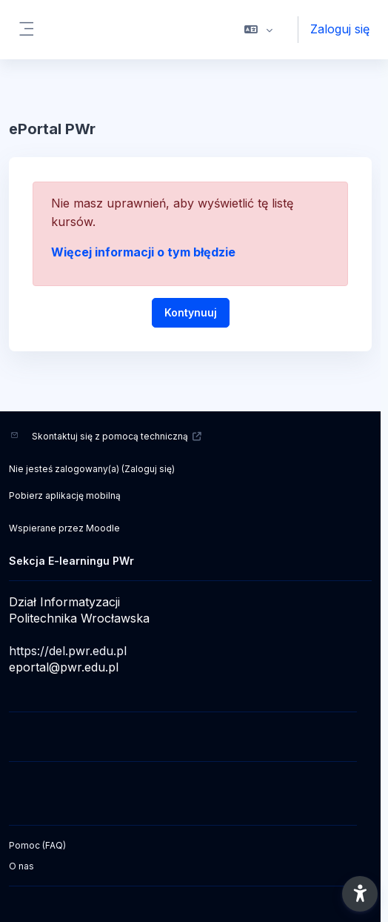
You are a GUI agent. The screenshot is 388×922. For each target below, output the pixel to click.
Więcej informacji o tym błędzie (143, 252)
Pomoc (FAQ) (37, 845)
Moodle (103, 528)
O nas (21, 866)
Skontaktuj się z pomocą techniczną (117, 436)
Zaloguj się (339, 28)
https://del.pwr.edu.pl (68, 650)
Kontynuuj (190, 312)
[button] (259, 29)
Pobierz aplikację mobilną (65, 495)
